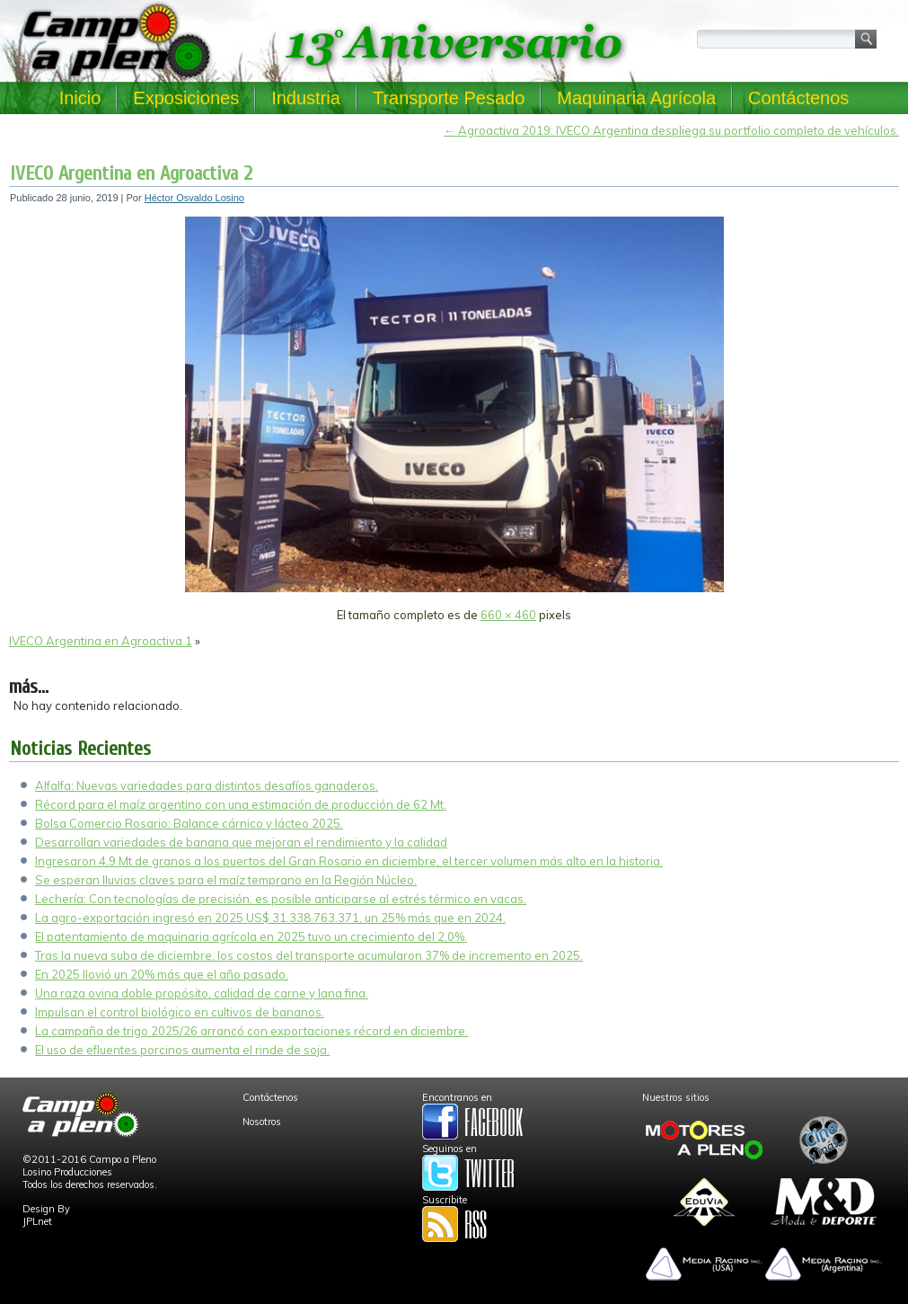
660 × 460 (508, 615)
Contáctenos (798, 98)
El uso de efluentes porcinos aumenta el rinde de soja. (182, 1049)
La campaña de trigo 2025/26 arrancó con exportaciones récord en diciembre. (251, 1031)
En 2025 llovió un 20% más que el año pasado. (161, 974)
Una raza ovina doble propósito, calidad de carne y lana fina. (201, 993)
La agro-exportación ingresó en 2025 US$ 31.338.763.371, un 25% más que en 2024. (270, 917)
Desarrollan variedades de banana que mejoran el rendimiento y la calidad (241, 842)
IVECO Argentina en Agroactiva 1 (100, 641)
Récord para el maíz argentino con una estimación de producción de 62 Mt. (240, 804)
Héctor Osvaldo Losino (194, 197)
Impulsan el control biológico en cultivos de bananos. (179, 1012)
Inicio (80, 98)
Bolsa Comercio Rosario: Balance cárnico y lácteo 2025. (189, 823)
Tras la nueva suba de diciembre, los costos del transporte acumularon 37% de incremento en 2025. (309, 955)
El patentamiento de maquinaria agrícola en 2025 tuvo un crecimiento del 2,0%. (251, 936)
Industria (305, 98)
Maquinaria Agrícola (636, 98)
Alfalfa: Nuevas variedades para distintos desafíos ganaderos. (206, 785)
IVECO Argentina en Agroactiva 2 (131, 173)
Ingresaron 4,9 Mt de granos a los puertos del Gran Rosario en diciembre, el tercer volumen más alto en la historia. (349, 861)
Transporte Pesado (449, 98)
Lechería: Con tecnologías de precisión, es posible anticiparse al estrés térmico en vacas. (280, 899)
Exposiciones (186, 98)
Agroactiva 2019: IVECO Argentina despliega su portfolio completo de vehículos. (671, 130)
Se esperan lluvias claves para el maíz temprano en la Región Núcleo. (226, 880)
